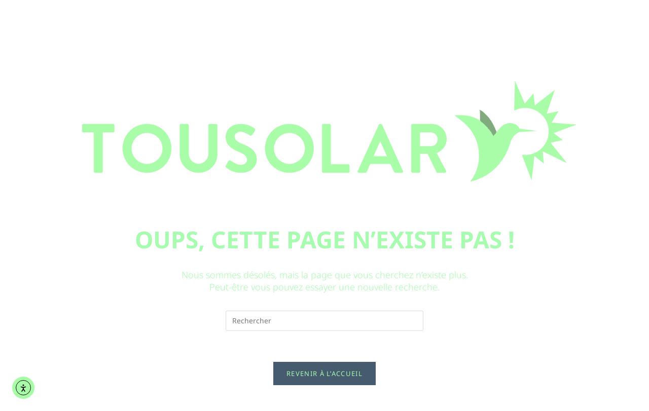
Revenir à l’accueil (324, 373)
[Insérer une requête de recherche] (324, 321)
